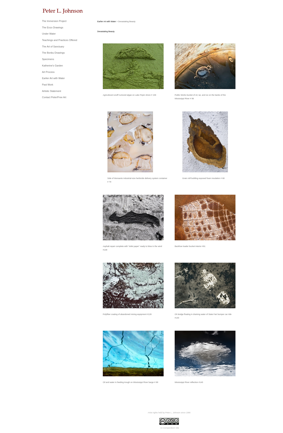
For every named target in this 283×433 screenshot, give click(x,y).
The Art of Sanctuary (53, 46)
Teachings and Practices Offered (59, 40)
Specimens (48, 59)
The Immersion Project (54, 21)
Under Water (49, 33)
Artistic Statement (51, 91)
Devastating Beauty (106, 31)
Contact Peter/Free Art (54, 97)
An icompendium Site (169, 428)
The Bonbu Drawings (53, 52)
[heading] (53, 11)
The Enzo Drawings (52, 27)
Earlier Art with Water (53, 78)
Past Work (47, 84)
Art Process (48, 72)
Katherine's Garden (52, 65)
